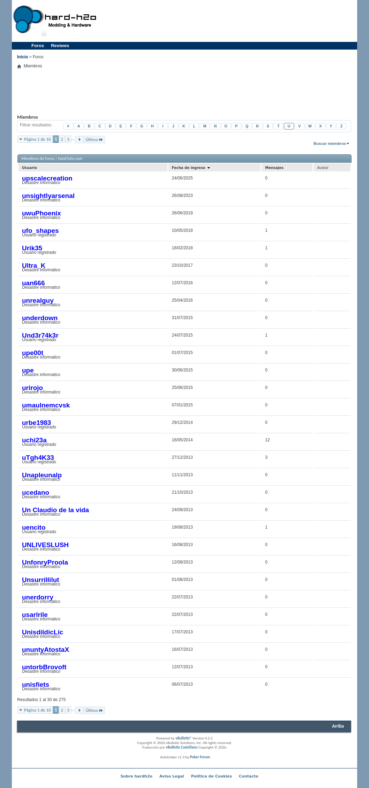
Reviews (60, 45)
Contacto (248, 776)
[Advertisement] (228, 21)
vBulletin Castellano (181, 747)
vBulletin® (183, 738)
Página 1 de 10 (37, 139)
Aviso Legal (171, 776)
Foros (37, 45)
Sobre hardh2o (136, 776)
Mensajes (274, 168)
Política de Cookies (211, 776)
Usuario (29, 168)
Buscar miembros (330, 143)
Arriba (338, 726)
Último (95, 139)
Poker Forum (200, 757)
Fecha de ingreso (191, 168)
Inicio (22, 56)
